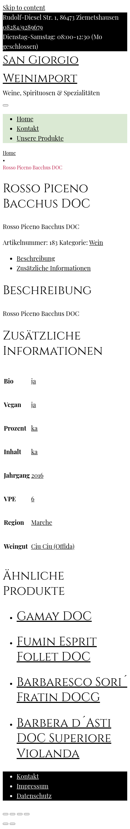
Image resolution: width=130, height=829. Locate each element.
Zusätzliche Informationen (54, 268)
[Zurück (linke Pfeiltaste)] (5, 824)
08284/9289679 (23, 27)
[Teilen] (12, 814)
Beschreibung (36, 258)
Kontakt (28, 128)
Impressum (33, 786)
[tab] (72, 258)
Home (25, 119)
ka (34, 428)
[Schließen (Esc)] (5, 814)
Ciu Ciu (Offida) (53, 546)
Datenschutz (34, 796)
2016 (37, 475)
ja (33, 381)
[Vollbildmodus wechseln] (20, 814)
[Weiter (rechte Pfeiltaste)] (12, 824)
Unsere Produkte (40, 138)
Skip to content (24, 7)
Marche (41, 522)
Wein (96, 242)
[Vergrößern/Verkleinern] (26, 814)
